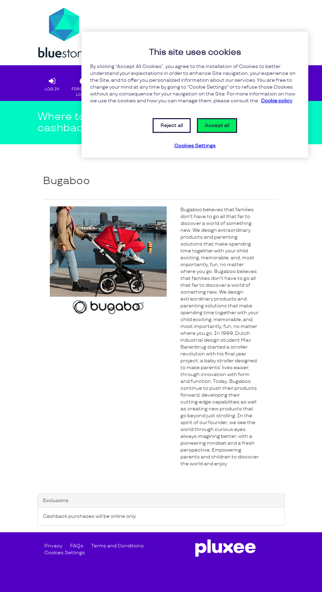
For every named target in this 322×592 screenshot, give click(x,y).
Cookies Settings (64, 553)
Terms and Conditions (117, 546)
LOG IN (52, 82)
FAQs (76, 546)
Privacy (53, 546)
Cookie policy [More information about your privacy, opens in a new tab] (276, 101)
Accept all (217, 125)
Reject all (171, 125)
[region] (194, 95)
